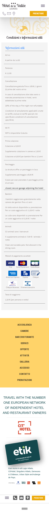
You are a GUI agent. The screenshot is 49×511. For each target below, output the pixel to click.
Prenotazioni (24, 380)
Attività (24, 356)
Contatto (24, 374)
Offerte (24, 350)
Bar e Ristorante (24, 337)
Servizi (24, 343)
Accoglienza (25, 325)
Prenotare (38, 14)
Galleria (24, 362)
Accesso (24, 368)
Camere (24, 331)
